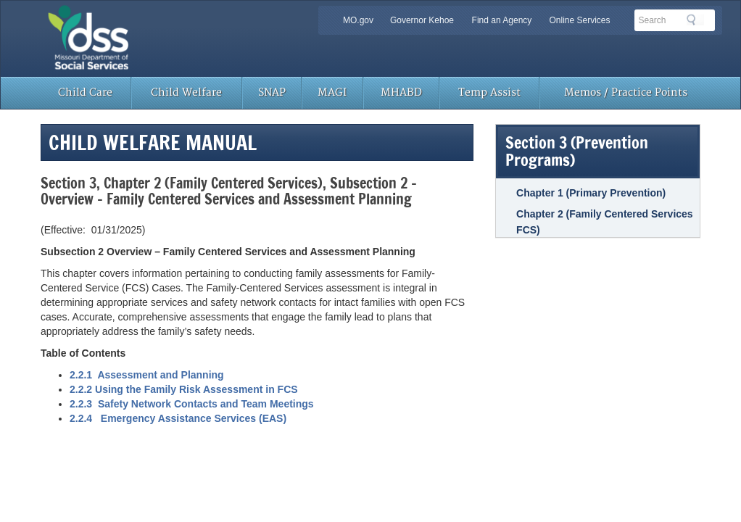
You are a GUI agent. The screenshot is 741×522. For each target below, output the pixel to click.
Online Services (579, 20)
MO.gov (358, 20)
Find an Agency (502, 20)
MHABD (401, 92)
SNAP (272, 92)
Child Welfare (186, 92)
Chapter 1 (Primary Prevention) (591, 193)
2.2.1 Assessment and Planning (147, 375)
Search (695, 19)
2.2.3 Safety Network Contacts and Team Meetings (192, 404)
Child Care (85, 92)
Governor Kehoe (422, 20)
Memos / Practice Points (625, 92)
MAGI (332, 92)
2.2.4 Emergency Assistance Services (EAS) (178, 418)
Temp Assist (489, 92)
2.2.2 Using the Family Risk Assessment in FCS (184, 389)
